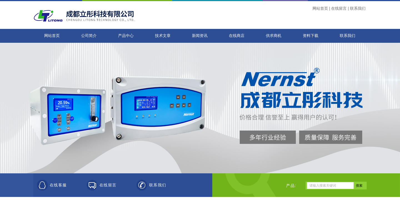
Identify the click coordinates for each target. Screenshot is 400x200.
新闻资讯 (200, 36)
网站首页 (320, 8)
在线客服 (58, 185)
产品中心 (126, 36)
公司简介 (89, 36)
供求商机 (273, 36)
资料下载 (310, 36)
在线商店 (236, 36)
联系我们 (358, 8)
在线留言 (339, 8)
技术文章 (163, 36)
